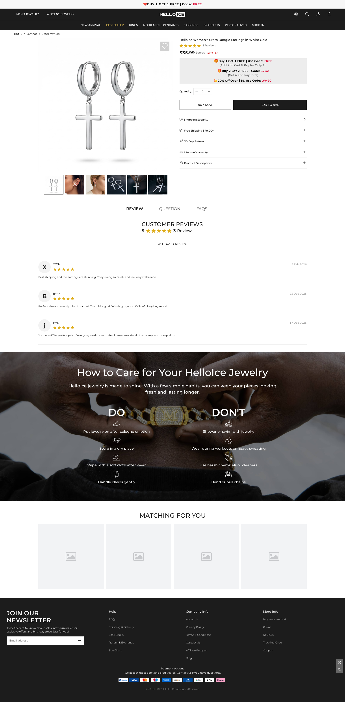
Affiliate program (197, 650)
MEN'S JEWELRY (27, 14)
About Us (192, 619)
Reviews (268, 634)
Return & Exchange (121, 642)
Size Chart (115, 650)
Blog (189, 658)
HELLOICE (169, 689)
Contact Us (193, 642)
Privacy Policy (195, 627)
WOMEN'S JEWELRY (60, 14)
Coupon (268, 650)
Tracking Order (273, 642)
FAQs (112, 619)
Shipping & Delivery (121, 627)
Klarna (267, 627)
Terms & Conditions (198, 634)
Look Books (116, 634)
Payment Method (274, 619)
